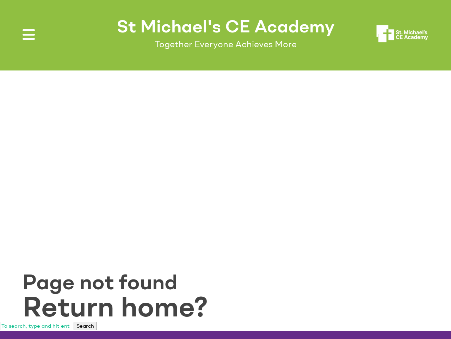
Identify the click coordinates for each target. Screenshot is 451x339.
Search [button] (85, 326)
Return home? (115, 306)
